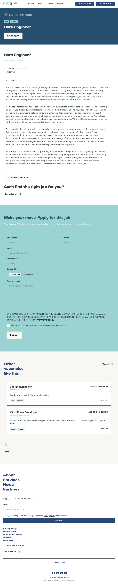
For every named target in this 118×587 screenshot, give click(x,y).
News (50, 4)
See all (108, 363)
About (31, 4)
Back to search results (18, 14)
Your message (13, 281)
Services (41, 4)
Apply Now (13, 36)
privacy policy (49, 516)
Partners (60, 4)
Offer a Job (105, 4)
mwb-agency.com (67, 580)
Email (10, 248)
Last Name (65, 238)
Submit (14, 335)
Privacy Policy (59, 562)
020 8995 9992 (13, 546)
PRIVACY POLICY (45, 320)
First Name (12, 238)
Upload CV (12, 269)
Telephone (12, 259)
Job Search (85, 4)
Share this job (17, 178)
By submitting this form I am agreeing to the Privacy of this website (36, 325)
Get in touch (13, 193)
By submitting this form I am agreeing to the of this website (35, 515)
